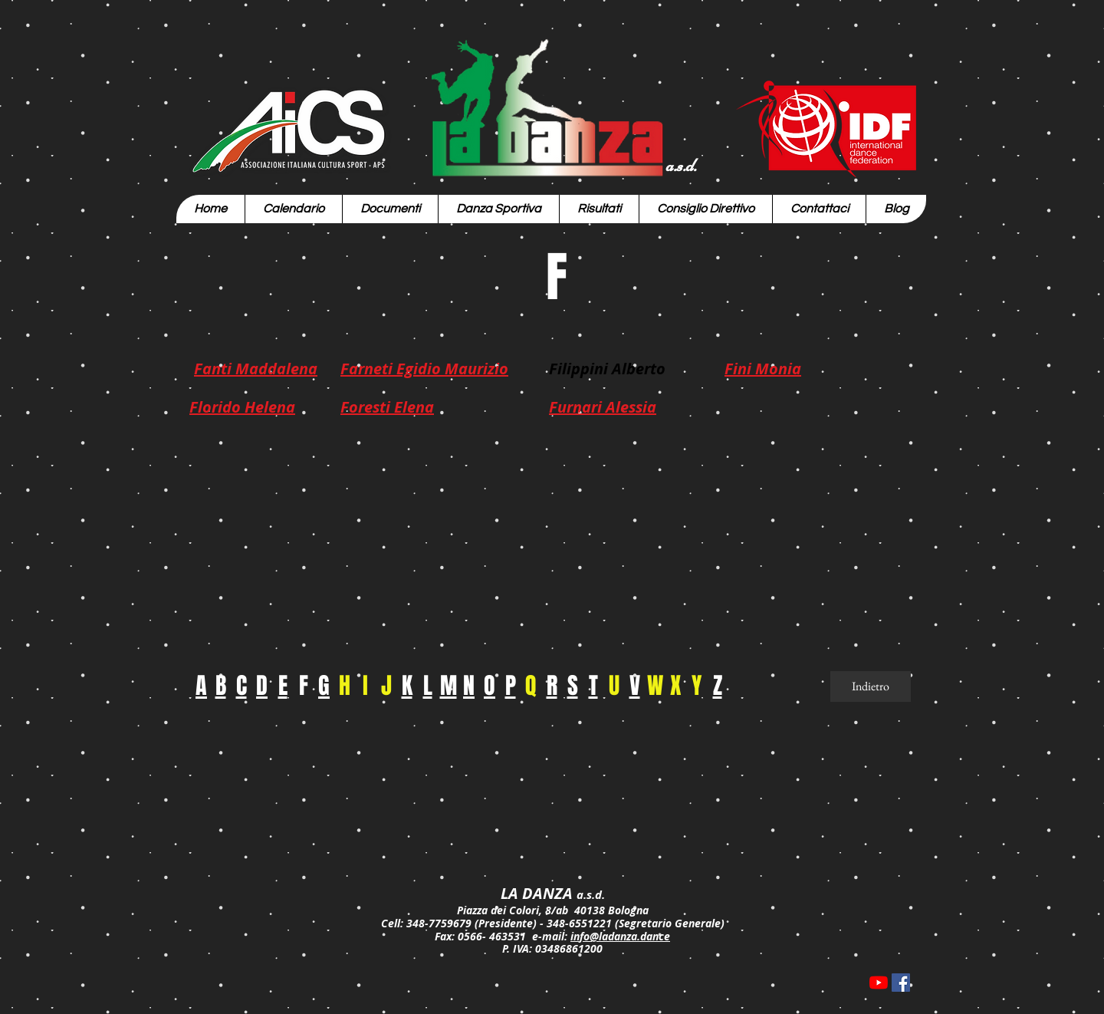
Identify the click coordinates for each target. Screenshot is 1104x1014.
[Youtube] (878, 982)
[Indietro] (870, 686)
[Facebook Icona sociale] (901, 982)
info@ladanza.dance (620, 936)
